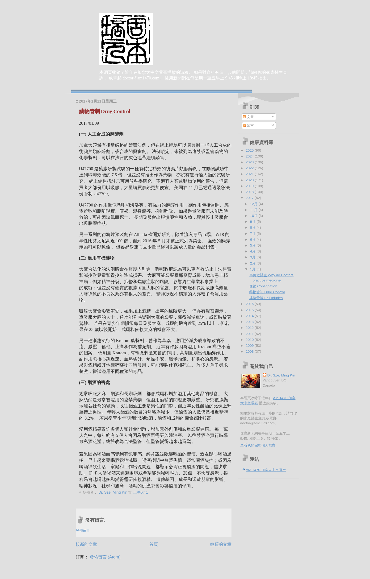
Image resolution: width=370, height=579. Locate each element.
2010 (250, 340)
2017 (250, 198)
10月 (254, 216)
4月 (253, 251)
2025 (250, 150)
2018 (250, 192)
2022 (250, 168)
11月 (254, 210)
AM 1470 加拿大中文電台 (266, 470)
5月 (253, 245)
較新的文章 (86, 544)
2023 (250, 162)
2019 (250, 186)
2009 (250, 345)
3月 (253, 257)
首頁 (153, 544)
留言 (248, 126)
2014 (250, 316)
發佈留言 (83, 530)
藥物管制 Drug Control (267, 292)
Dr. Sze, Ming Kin (281, 375)
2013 (250, 322)
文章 (248, 117)
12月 (254, 204)
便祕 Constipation (263, 286)
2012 (250, 328)
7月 (253, 234)
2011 (250, 334)
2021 (250, 174)
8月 (253, 227)
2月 (253, 263)
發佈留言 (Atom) (105, 557)
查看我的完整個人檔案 (258, 445)
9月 (253, 221)
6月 (253, 239)
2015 (250, 310)
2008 (250, 351)
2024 (250, 156)
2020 (250, 180)
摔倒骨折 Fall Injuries (266, 298)
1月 (253, 269)
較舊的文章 (220, 544)
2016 (250, 304)
